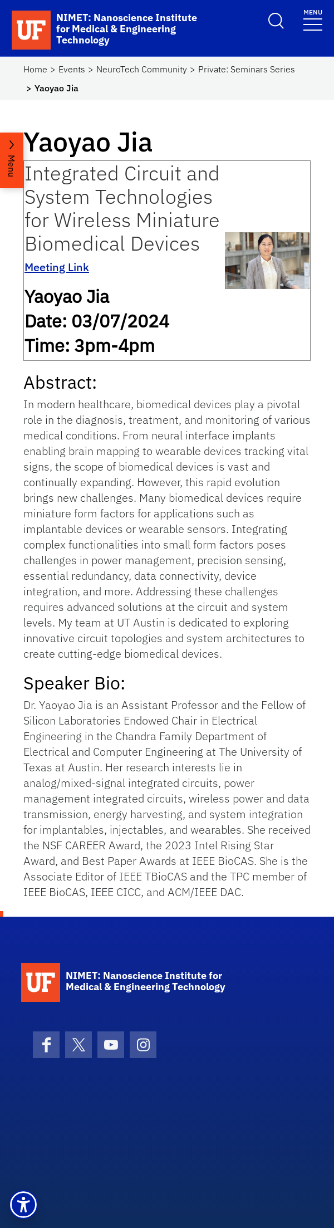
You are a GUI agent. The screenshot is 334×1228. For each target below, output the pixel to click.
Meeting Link (56, 267)
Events (71, 69)
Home (35, 69)
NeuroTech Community (141, 69)
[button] (23, 1204)
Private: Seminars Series (246, 69)
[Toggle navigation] (312, 19)
